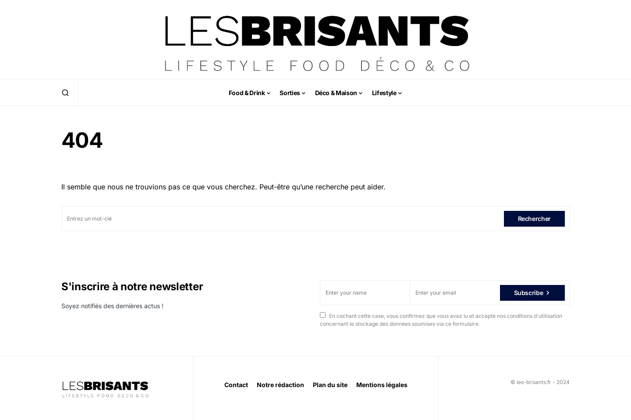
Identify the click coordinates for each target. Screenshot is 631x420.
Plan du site (330, 384)
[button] (65, 92)
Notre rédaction (280, 384)
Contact (236, 384)
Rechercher (534, 218)
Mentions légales (382, 384)
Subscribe (528, 292)
